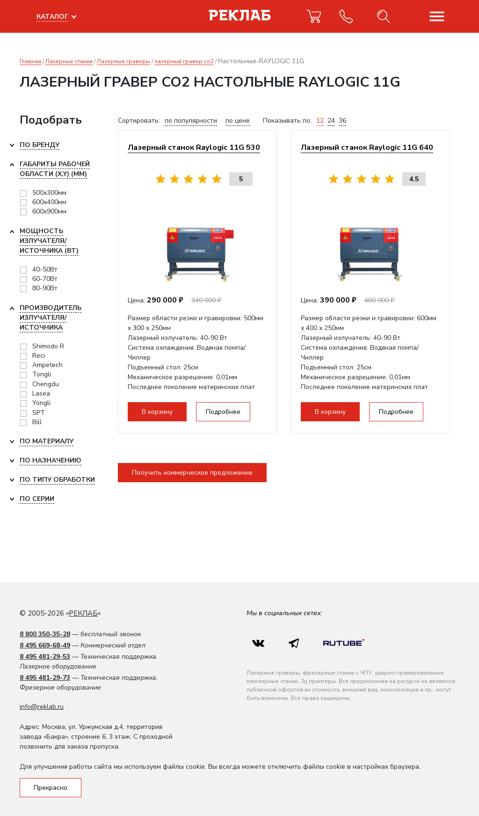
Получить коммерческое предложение (192, 472)
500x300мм (49, 192)
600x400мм (49, 202)
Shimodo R (48, 346)
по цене (237, 120)
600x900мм (49, 211)
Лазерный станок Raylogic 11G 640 (367, 147)
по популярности (191, 120)
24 (331, 120)
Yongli (41, 402)
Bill (37, 422)
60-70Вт (45, 278)
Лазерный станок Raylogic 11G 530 (194, 147)
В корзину (157, 411)
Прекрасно (50, 787)
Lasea (41, 393)
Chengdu (45, 384)
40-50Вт (45, 269)
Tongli (41, 374)
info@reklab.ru (42, 706)
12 (320, 120)
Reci (38, 355)
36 (342, 120)
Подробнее (223, 411)
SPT (38, 412)
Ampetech (47, 364)
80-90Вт (45, 288)
